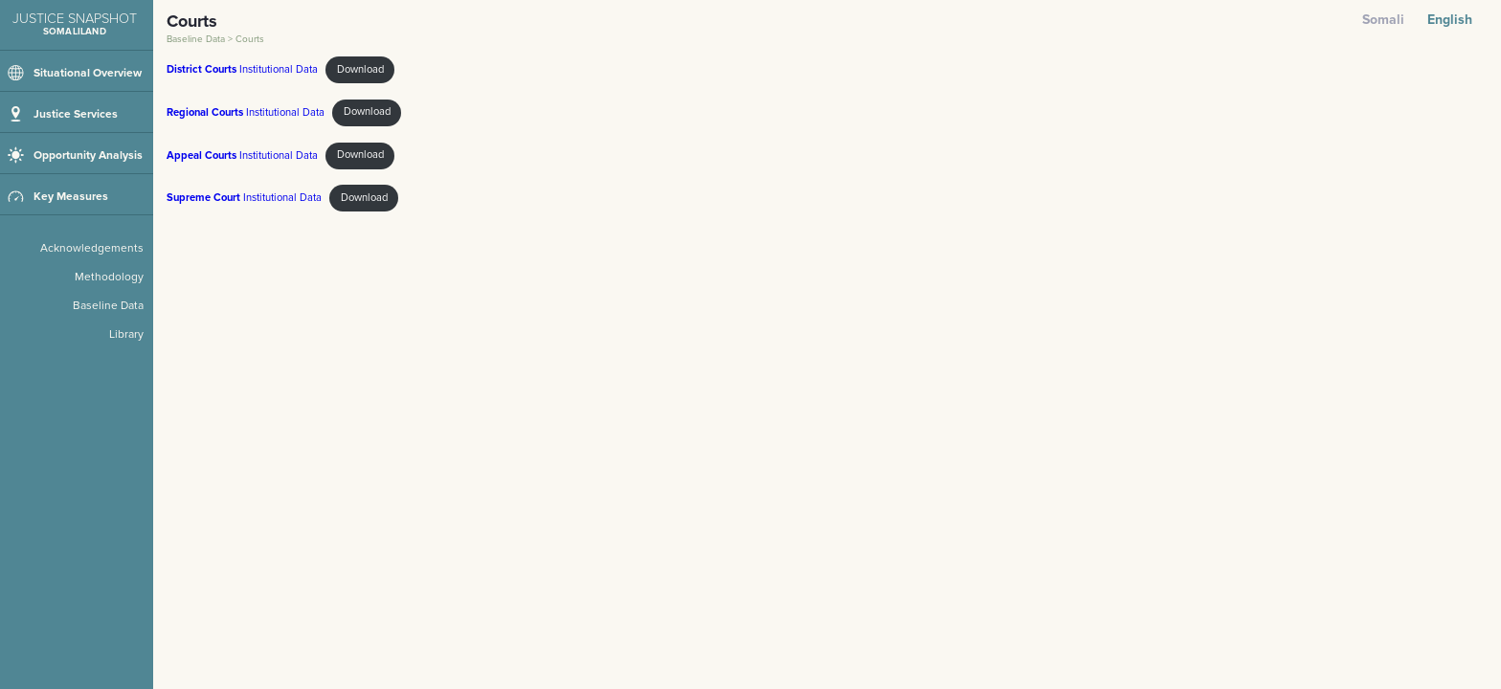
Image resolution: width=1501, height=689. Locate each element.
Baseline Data (197, 39)
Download (360, 69)
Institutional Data (242, 69)
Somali (1383, 19)
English (1449, 19)
